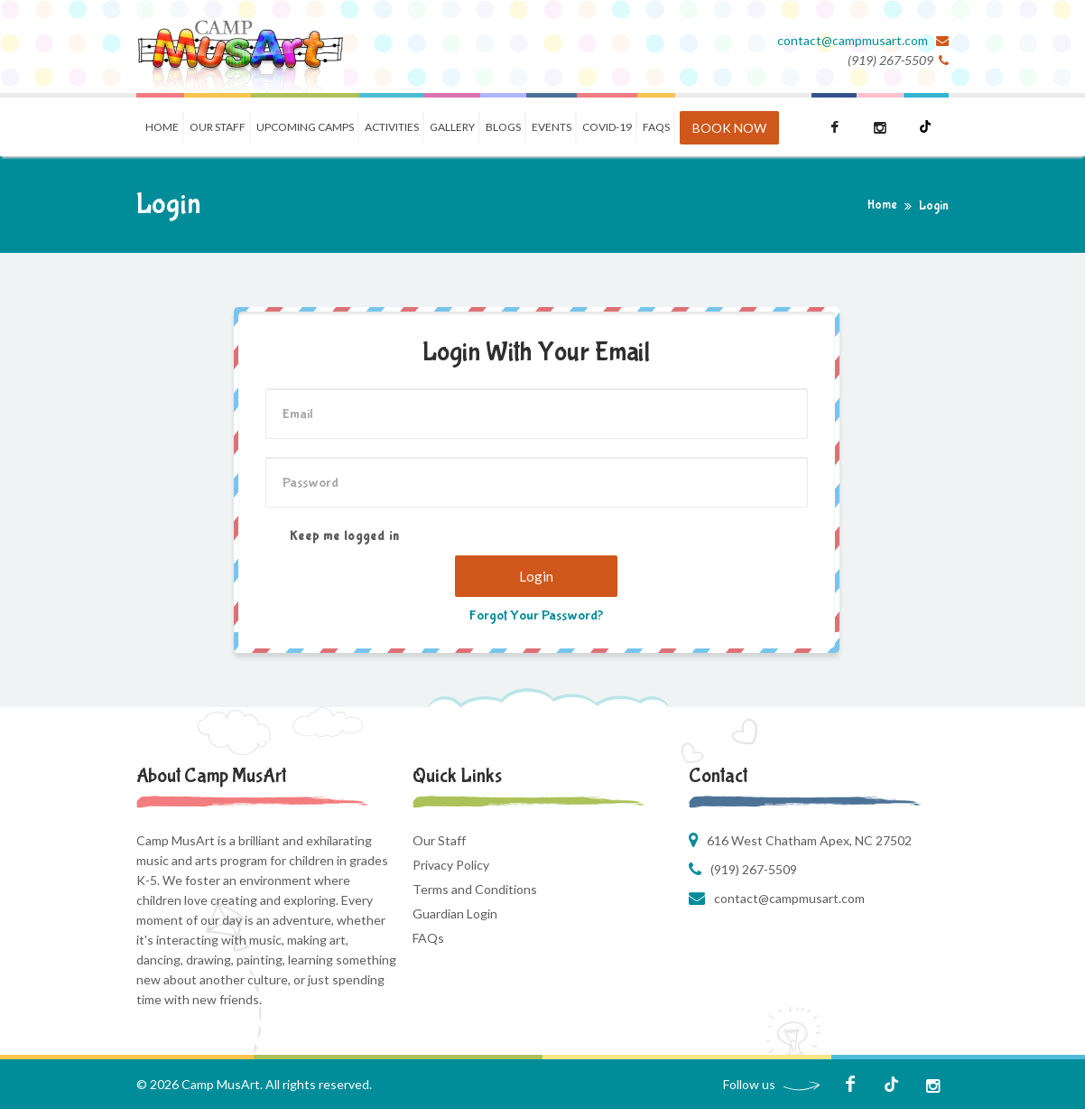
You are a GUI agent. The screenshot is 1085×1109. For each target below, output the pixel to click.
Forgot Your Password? (536, 615)
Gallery (452, 127)
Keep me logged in (332, 537)
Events (551, 127)
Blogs (503, 127)
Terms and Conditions (475, 889)
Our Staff (218, 127)
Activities (392, 127)
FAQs (428, 938)
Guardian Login (455, 913)
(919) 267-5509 (753, 869)
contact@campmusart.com (854, 40)
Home (162, 127)
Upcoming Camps (305, 127)
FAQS (656, 127)
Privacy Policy (451, 864)
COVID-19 (607, 127)
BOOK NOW (729, 127)
